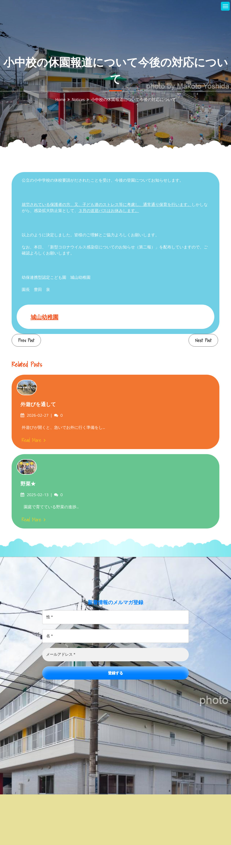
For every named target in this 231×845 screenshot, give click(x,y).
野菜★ (28, 484)
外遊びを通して (38, 404)
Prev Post (26, 340)
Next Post (203, 340)
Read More (33, 440)
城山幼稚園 (44, 316)
